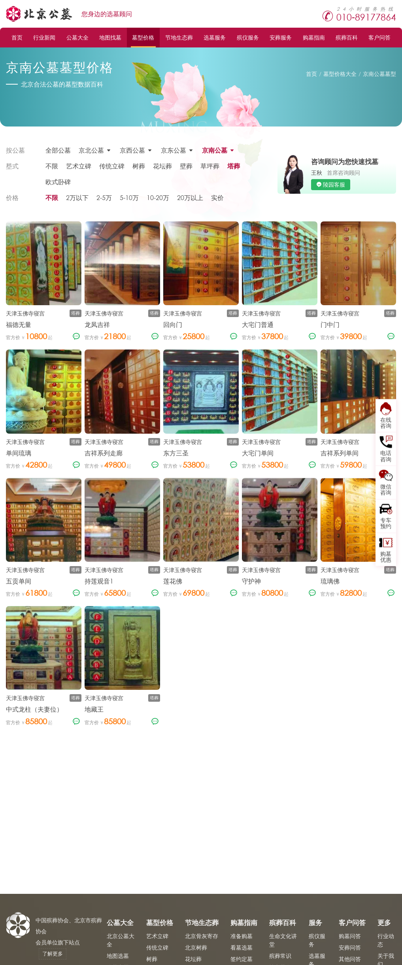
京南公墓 (214, 150)
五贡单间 (18, 581)
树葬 (138, 166)
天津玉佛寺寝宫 (25, 313)
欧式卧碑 (58, 182)
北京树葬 (196, 947)
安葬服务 (281, 37)
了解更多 (52, 953)
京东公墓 (173, 150)
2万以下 (77, 197)
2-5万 (104, 197)
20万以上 (190, 197)
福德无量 (18, 324)
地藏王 (94, 709)
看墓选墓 (241, 947)
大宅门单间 (258, 453)
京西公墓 (132, 150)
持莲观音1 (99, 581)
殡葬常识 (280, 955)
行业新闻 (44, 37)
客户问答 (379, 37)
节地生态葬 (179, 37)
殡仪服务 (248, 37)
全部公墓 (58, 150)
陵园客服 (334, 184)
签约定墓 (241, 959)
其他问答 (350, 959)
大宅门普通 (258, 324)
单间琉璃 (18, 453)
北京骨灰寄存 (201, 936)
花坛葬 (162, 166)
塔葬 (233, 166)
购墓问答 (350, 936)
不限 (51, 166)
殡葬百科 (347, 37)
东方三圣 (176, 453)
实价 (217, 197)
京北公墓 (91, 150)
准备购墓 (241, 936)
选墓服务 (215, 37)
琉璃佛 (330, 581)
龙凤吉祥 (97, 324)
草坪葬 (209, 166)
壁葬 (186, 166)
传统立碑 (112, 166)
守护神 (251, 581)
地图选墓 (118, 955)
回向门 (172, 324)
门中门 (330, 324)
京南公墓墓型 (379, 73)
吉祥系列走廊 (104, 453)
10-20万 (158, 197)
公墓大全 (77, 37)
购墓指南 (314, 37)
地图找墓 (110, 37)
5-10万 (129, 197)
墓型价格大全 (340, 73)
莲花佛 (172, 581)
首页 (17, 37)
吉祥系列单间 (340, 453)
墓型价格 (143, 37)
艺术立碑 (78, 166)
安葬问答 (350, 947)
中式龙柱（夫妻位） (34, 709)
